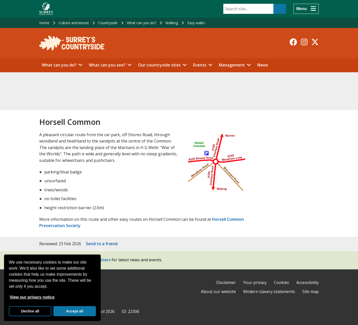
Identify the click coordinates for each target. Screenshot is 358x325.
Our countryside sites (159, 65)
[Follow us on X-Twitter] (315, 42)
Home (44, 22)
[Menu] (306, 9)
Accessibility (307, 282)
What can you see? (107, 65)
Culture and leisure (74, 22)
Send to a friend (102, 243)
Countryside (108, 22)
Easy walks (196, 22)
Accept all (74, 311)
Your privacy (255, 282)
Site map (310, 291)
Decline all (30, 311)
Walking (171, 22)
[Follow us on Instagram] (304, 42)
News (262, 65)
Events (199, 65)
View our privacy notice (32, 297)
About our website (218, 291)
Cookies (281, 282)
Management (232, 65)
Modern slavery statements (269, 291)
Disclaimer (226, 282)
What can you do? (141, 22)
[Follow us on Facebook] (293, 42)
